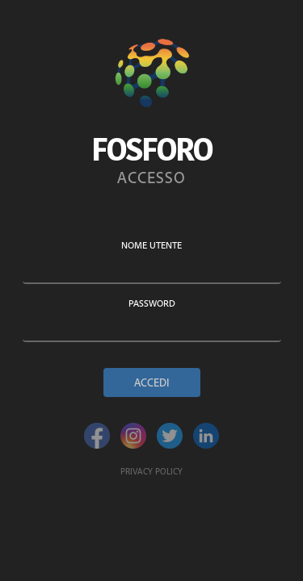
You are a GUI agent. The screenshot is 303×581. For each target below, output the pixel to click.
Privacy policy (151, 471)
